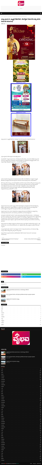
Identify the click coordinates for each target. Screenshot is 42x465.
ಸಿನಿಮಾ (21, 322)
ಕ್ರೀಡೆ (21, 308)
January (21, 377)
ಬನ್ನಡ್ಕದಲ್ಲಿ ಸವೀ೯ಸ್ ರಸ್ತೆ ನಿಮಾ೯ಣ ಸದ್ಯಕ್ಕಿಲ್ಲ (12, 361)
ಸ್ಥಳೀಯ (21, 324)
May (21, 370)
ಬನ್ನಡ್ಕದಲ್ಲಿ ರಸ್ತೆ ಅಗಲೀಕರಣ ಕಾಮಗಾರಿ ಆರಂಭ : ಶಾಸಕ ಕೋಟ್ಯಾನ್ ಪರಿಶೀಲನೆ (17, 289)
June (21, 411)
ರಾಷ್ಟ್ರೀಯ (21, 320)
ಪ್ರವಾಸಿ (21, 314)
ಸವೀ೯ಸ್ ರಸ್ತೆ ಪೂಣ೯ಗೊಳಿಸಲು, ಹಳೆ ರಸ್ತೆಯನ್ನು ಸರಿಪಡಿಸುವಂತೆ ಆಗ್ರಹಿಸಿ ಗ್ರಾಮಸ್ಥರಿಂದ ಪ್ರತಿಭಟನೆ (20, 294)
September (21, 384)
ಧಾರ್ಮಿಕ (21, 312)
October (21, 425)
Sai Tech (17, 463)
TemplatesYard (9, 463)
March (21, 374)
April (21, 372)
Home (2, 16)
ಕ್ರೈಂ (21, 310)
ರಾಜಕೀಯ (21, 316)
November (21, 381)
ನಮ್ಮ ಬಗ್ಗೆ (34, 463)
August (21, 386)
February (21, 418)
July (21, 388)
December (21, 379)
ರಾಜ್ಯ (21, 318)
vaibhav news (3, 23)
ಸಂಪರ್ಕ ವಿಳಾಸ (39, 463)
